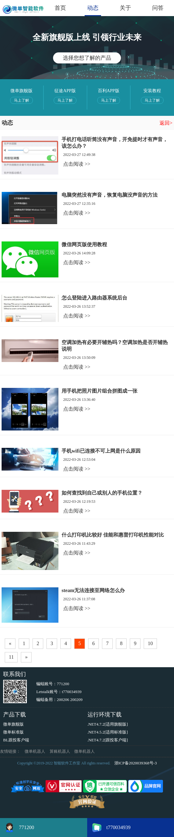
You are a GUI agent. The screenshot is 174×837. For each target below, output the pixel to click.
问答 (158, 8)
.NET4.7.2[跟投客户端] (107, 740)
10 (150, 643)
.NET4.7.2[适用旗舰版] (107, 724)
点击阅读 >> (76, 164)
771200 (63, 683)
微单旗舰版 (13, 724)
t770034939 (71, 691)
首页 (60, 8)
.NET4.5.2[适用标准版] (107, 732)
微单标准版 (13, 732)
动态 (93, 8)
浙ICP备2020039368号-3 (135, 763)
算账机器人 (60, 751)
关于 (125, 8)
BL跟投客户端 (16, 740)
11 (11, 657)
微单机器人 (35, 751)
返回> (165, 123)
